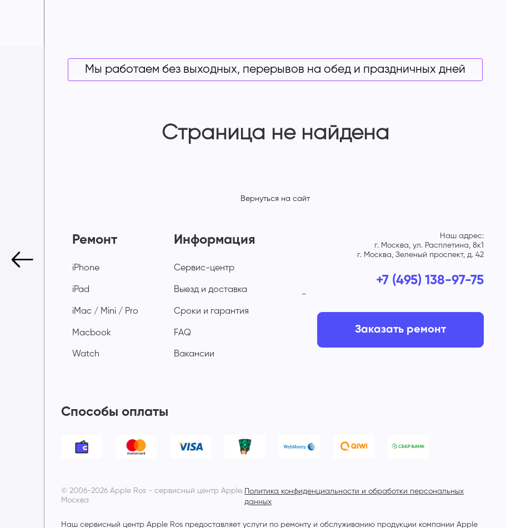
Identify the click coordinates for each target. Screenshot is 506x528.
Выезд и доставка (210, 289)
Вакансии (194, 354)
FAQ (182, 333)
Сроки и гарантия (211, 311)
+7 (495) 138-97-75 (430, 280)
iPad (80, 289)
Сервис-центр (204, 268)
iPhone (85, 268)
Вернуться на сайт (275, 199)
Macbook (91, 333)
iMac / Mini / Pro (105, 311)
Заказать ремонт (400, 329)
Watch (85, 354)
